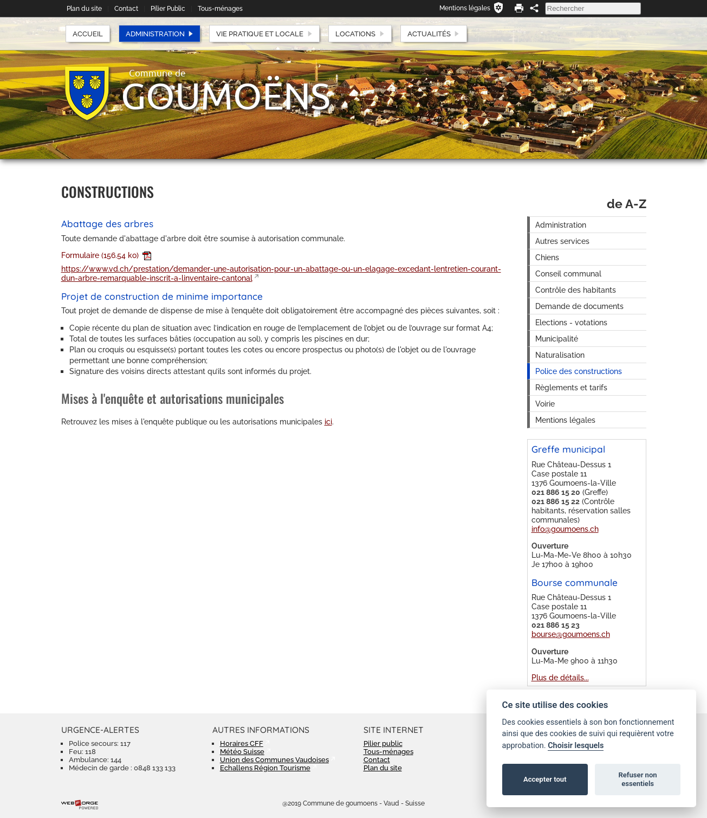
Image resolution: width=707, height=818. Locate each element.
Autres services (562, 241)
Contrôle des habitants (575, 289)
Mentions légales (464, 8)
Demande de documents (579, 306)
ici (328, 421)
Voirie (545, 403)
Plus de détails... (560, 677)
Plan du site (84, 8)
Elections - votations (571, 322)
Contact (126, 8)
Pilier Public (168, 8)
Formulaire (106, 255)
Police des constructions (578, 371)
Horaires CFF (241, 743)
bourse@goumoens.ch (570, 634)
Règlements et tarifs (571, 387)
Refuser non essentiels (637, 779)
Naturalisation (560, 354)
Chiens (547, 257)
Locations (360, 34)
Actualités (433, 34)
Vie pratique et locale (264, 34)
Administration (160, 34)
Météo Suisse (242, 752)
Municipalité (556, 338)
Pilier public (383, 743)
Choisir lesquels (576, 745)
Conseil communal (568, 273)
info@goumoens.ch (565, 528)
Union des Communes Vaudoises (274, 760)
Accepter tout (545, 779)
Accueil (88, 34)
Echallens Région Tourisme (265, 768)
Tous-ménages (220, 8)
